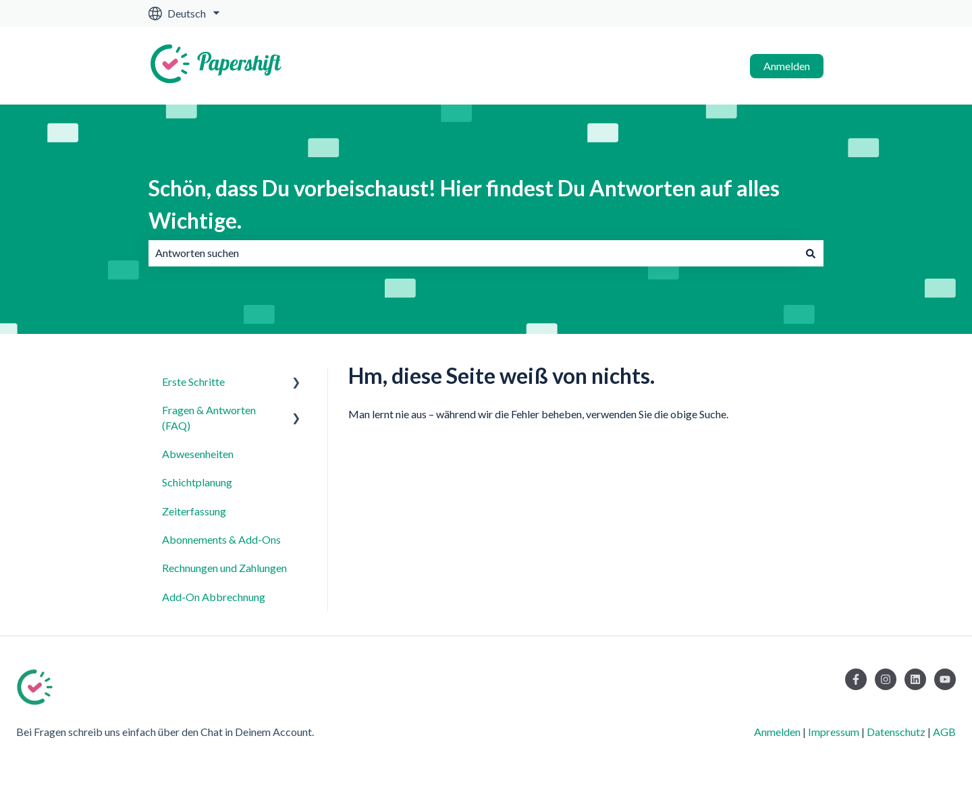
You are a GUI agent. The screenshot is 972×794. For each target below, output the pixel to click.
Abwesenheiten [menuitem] (198, 453)
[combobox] (473, 253)
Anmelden (786, 65)
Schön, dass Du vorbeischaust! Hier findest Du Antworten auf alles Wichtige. (464, 204)
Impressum (833, 731)
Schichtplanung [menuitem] (197, 482)
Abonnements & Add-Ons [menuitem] (221, 539)
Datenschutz (896, 731)
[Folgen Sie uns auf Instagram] (885, 679)
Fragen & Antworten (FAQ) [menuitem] (209, 417)
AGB (944, 731)
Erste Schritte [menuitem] (193, 381)
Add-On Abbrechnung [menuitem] (213, 596)
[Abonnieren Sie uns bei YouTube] (945, 679)
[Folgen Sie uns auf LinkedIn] (915, 679)
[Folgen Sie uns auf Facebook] (856, 679)
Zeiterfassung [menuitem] (194, 511)
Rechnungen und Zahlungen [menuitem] (224, 567)
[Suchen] (811, 253)
